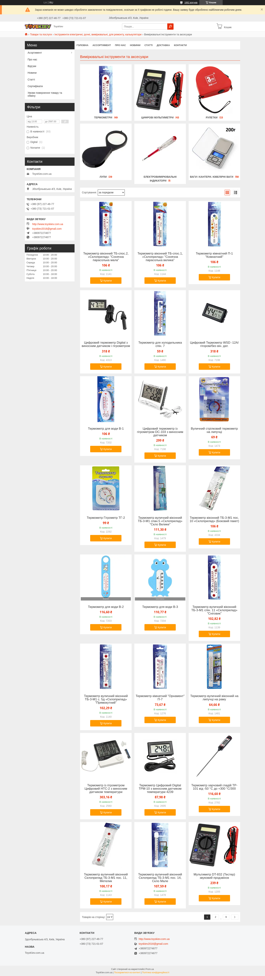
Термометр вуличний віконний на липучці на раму (214, 697)
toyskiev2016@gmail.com (47, 228)
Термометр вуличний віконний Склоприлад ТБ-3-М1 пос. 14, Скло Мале (160, 878)
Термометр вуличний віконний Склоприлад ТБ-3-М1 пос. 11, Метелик (106, 878)
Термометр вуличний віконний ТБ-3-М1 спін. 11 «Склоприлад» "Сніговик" (214, 610)
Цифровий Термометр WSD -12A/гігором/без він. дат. (214, 344)
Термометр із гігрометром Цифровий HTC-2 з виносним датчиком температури (106, 789)
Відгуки (32, 66)
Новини (135, 45)
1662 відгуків (190, 2)
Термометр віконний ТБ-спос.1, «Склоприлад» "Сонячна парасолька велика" (160, 257)
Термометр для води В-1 (106, 428)
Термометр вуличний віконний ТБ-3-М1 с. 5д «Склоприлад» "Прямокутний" (106, 699)
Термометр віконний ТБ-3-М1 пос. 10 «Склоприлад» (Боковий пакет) (214, 519)
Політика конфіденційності (155, 972)
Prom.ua (150, 969)
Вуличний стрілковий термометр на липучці (214, 430)
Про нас (120, 45)
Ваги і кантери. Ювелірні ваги (211, 176)
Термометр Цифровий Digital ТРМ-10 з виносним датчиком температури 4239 (160, 789)
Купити (107, 280)
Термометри (103, 117)
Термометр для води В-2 (106, 607)
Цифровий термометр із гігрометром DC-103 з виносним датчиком (160, 432)
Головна (82, 45)
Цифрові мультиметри (157, 117)
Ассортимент (101, 45)
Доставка (163, 45)
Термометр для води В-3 (160, 607)
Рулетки (212, 117)
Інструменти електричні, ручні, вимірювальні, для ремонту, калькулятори (98, 34)
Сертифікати (35, 86)
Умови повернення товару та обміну (45, 94)
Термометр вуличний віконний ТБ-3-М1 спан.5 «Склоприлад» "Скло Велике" (160, 521)
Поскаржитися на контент (127, 972)
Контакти (180, 45)
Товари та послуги (41, 34)
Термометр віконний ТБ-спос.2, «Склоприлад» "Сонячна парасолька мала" (105, 257)
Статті (148, 45)
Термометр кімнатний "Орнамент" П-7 (160, 697)
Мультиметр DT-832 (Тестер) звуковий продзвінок (214, 876)
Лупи (103, 176)
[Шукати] (170, 26)
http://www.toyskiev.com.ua (47, 224)
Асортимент (35, 52)
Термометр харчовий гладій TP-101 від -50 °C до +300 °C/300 (214, 787)
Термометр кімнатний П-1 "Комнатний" (214, 255)
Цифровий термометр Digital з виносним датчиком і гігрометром (106, 344)
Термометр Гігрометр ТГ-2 (106, 517)
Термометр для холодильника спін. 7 (160, 344)
